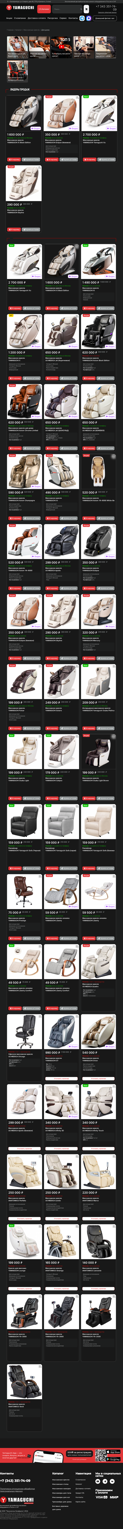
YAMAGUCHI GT (51, 1061)
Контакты (73, 18)
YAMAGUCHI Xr (51, 500)
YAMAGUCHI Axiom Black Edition (96, 360)
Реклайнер (13, 848)
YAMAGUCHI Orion (90, 1061)
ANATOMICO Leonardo (91, 1271)
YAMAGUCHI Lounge (16, 1271)
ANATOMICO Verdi (16, 1406)
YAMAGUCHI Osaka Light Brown (95, 780)
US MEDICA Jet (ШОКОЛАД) (57, 430)
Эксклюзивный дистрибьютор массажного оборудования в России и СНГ (90, 1)
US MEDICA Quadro (90, 986)
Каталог (79, 1484)
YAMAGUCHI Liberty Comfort (20, 990)
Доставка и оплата (37, 18)
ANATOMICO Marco (90, 1201)
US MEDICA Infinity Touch (93, 1131)
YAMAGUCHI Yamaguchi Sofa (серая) (60, 850)
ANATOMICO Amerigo (54, 1271)
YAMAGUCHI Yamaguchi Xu (94, 142)
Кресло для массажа (17, 1268)
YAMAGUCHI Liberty (53, 920)
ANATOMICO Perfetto (17, 1201)
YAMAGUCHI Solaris (53, 710)
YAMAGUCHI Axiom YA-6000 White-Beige (99, 500)
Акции (9, 18)
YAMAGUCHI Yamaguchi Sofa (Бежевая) (99, 850)
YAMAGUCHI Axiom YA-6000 (20, 570)
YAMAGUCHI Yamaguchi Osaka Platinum (99, 710)
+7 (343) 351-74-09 (15, 1481)
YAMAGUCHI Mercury (91, 640)
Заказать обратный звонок (107, 12)
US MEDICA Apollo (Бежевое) (20, 1131)
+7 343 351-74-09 (106, 8)
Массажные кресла (91, 140)
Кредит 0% (80, 1493)
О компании (20, 18)
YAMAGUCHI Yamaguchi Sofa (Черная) (24, 850)
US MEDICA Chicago (16, 1056)
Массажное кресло (15, 140)
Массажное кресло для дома (20, 428)
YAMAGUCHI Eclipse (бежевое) (58, 142)
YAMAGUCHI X (14, 360)
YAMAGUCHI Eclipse (90, 570)
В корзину (14, 159)
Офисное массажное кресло (20, 1054)
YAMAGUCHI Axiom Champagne (21, 500)
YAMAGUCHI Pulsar (16, 710)
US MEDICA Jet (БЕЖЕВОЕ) (93, 430)
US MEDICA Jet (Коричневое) (57, 360)
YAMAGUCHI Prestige (17, 920)
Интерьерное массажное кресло (96, 708)
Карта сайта (80, 1502)
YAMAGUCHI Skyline (15, 212)
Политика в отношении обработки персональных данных (17, 1490)
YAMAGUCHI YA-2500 (91, 1336)
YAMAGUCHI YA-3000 (17, 1336)
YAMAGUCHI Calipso (53, 780)
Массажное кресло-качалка (57, 918)
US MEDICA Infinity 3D (54, 1131)
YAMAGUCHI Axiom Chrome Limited (23, 430)
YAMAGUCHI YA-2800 (54, 1336)
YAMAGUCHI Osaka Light (18, 780)
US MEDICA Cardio (53, 1201)
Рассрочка (53, 18)
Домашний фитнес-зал (104, 18)
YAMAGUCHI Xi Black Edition (19, 142)
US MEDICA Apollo (53, 570)
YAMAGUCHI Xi (88, 290)
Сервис (63, 18)
